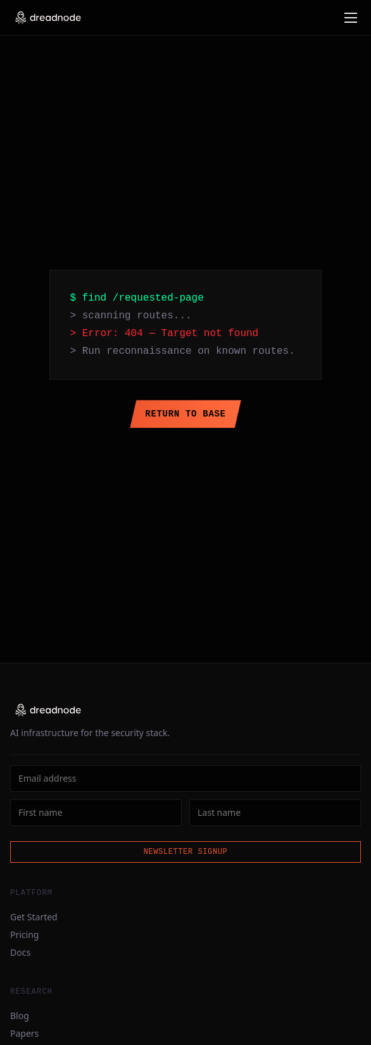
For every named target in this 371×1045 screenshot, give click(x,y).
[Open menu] (351, 18)
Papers (24, 1033)
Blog (19, 1016)
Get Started (34, 917)
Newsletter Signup (186, 851)
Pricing (24, 935)
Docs (20, 952)
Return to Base (185, 414)
